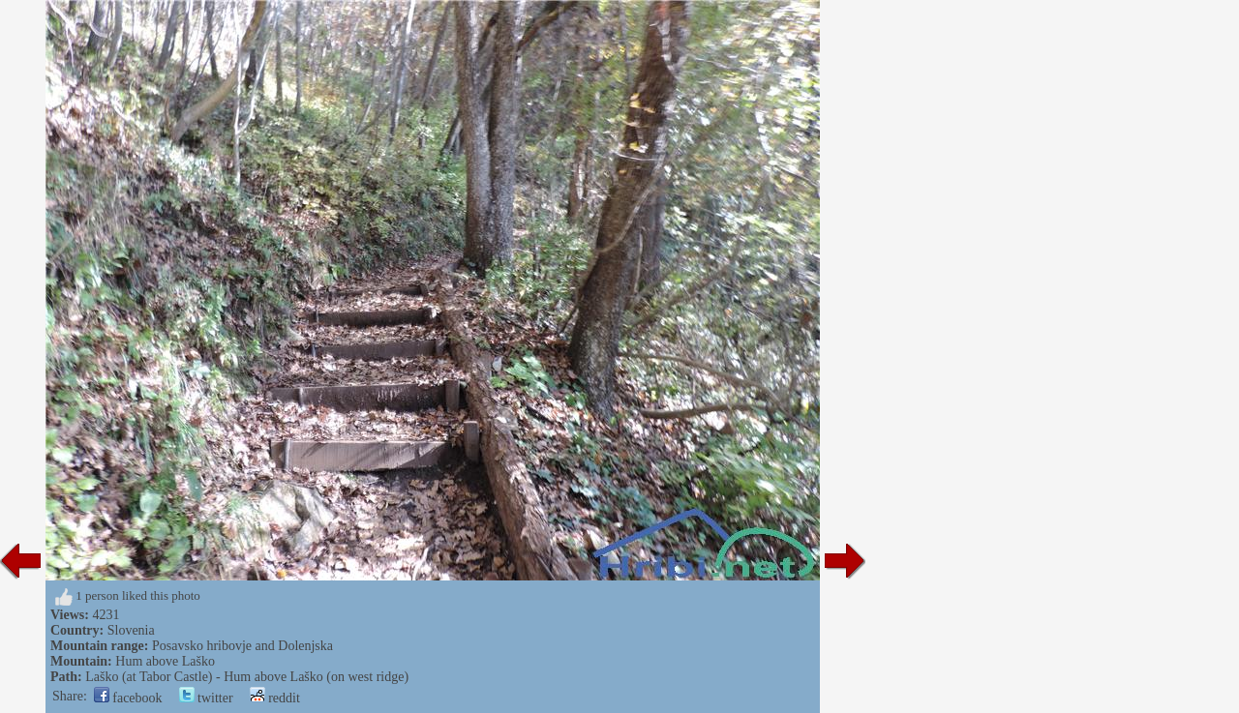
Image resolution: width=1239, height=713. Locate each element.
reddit (275, 698)
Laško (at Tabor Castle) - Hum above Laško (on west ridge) (246, 676)
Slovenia (131, 630)
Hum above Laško (165, 661)
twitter (206, 698)
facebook (128, 698)
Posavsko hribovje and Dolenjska (242, 646)
